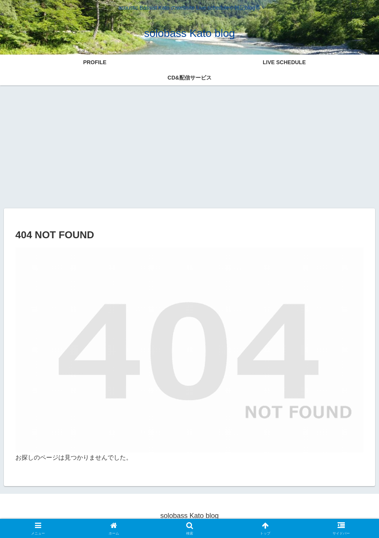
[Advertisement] (189, 145)
